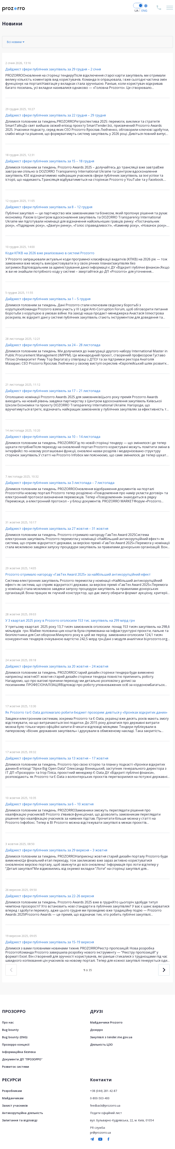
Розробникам (12, 1091)
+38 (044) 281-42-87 (103, 1091)
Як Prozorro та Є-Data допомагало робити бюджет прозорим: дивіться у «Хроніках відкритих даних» (86, 712)
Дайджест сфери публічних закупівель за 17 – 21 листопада (52, 391)
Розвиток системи (15, 1067)
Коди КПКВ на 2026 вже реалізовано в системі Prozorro (49, 253)
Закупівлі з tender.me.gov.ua (111, 1037)
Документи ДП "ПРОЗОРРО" (22, 1059)
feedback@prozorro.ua (105, 1105)
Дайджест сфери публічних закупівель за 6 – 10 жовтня (49, 804)
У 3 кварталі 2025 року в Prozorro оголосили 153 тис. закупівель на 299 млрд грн (70, 620)
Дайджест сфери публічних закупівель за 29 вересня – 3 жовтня (56, 850)
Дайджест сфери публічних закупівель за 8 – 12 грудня (48, 207)
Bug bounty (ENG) (14, 1037)
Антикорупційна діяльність (22, 1113)
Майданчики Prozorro (106, 1022)
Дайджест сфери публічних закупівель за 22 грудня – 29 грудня (55, 115)
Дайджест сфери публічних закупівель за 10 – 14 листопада (52, 436)
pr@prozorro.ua (100, 1132)
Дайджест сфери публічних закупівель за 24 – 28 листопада (52, 345)
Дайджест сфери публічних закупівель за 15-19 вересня (49, 942)
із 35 (87, 970)
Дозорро (96, 1030)
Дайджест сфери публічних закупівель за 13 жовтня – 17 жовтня (56, 758)
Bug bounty (10, 1030)
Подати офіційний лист (106, 1113)
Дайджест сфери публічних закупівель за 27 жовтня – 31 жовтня (56, 528)
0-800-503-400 (99, 1098)
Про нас (8, 1022)
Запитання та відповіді (19, 1120)
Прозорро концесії (15, 1044)
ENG (144, 10)
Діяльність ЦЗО (101, 1044)
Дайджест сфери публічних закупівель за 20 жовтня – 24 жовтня (56, 666)
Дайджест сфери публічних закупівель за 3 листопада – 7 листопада (59, 482)
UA (136, 10)
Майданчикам (12, 1098)
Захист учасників (15, 1105)
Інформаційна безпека (19, 1052)
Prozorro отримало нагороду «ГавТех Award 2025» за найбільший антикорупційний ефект (78, 574)
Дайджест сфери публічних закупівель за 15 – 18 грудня (49, 161)
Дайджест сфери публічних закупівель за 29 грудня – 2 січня (53, 69)
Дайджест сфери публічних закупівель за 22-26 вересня (49, 896)
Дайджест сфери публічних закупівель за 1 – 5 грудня (47, 299)
